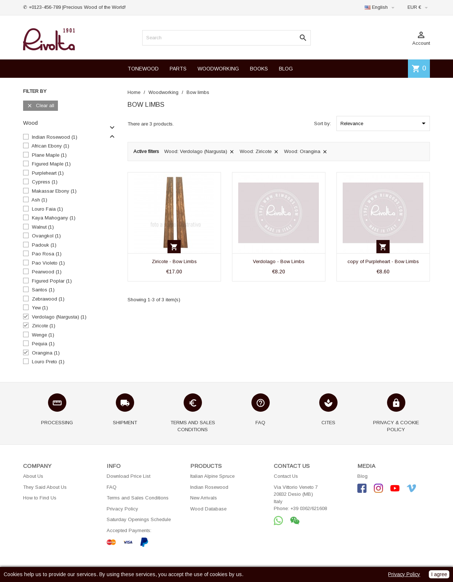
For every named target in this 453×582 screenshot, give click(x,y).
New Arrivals (203, 498)
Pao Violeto (48, 263)
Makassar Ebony (54, 191)
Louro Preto (48, 361)
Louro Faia (47, 209)
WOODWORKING (218, 69)
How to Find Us (39, 498)
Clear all (40, 106)
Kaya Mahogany (54, 218)
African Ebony (50, 146)
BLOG (286, 69)
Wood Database (208, 509)
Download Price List (128, 476)
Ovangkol (46, 236)
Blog (362, 476)
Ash (39, 200)
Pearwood (47, 271)
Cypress (45, 182)
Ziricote (43, 325)
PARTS (178, 69)
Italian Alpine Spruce (212, 476)
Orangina (46, 353)
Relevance (384, 123)
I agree (439, 574)
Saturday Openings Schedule (139, 519)
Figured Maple (51, 164)
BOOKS (259, 69)
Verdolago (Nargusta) (59, 317)
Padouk (44, 245)
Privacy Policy (122, 509)
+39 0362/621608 (308, 508)
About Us (33, 476)
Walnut (43, 227)
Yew (40, 307)
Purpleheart (48, 173)
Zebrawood (48, 299)
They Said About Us (45, 487)
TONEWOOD (143, 69)
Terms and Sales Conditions (138, 498)
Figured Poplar (52, 281)
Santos (43, 289)
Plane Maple (49, 155)
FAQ (112, 487)
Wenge (43, 335)
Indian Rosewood (54, 137)
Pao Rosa (47, 254)
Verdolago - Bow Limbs (279, 261)
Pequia (43, 343)
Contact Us (286, 476)
